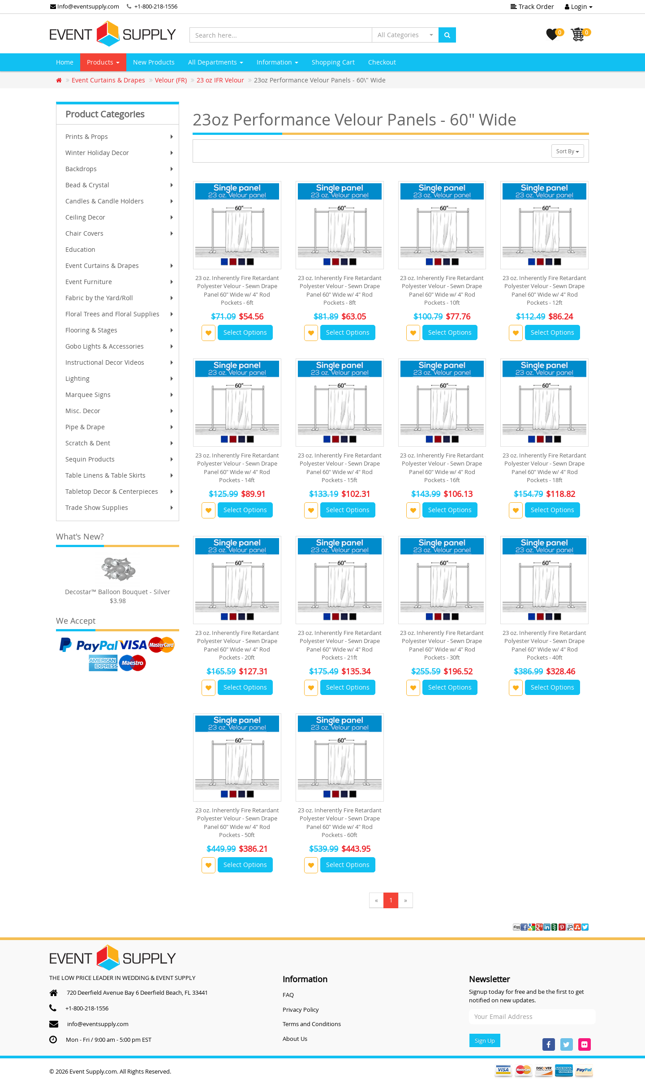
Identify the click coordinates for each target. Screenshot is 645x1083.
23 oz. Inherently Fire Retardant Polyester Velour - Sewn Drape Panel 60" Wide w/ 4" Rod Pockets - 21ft (340, 645)
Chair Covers (120, 233)
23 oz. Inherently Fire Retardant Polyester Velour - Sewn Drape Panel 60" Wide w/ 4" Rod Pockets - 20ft (237, 645)
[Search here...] (280, 35)
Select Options (245, 332)
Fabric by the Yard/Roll (120, 297)
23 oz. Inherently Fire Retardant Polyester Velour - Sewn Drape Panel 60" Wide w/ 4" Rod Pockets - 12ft (544, 290)
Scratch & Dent (120, 443)
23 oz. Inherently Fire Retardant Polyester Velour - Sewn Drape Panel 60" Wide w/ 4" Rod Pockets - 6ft (237, 290)
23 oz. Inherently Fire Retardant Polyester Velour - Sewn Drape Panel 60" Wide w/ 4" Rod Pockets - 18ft (544, 467)
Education (80, 249)
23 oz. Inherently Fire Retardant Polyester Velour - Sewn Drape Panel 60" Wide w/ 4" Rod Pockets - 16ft (442, 467)
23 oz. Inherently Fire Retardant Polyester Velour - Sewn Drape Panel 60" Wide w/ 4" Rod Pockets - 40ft (544, 645)
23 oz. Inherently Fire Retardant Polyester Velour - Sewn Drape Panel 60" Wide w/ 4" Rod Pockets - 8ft (340, 290)
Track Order (532, 6)
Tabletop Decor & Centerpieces (120, 491)
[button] (405, 35)
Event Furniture (120, 281)
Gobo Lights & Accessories (120, 346)
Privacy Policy (301, 1009)
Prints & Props (120, 136)
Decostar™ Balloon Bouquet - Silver (117, 591)
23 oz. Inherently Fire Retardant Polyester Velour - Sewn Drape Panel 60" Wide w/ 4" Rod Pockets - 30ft (442, 645)
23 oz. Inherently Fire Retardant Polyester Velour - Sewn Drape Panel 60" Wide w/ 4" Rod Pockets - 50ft (237, 822)
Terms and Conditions (312, 1024)
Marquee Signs (120, 394)
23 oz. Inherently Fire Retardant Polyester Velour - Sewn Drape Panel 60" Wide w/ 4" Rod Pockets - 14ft (237, 467)
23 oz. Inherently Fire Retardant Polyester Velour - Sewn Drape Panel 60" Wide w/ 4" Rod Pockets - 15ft (340, 467)
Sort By (567, 151)
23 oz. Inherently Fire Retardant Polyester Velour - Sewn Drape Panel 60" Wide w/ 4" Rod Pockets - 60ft (340, 822)
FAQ (288, 995)
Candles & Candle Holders (120, 201)
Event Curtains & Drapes (120, 265)
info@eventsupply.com (98, 1024)
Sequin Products (120, 459)
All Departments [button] (215, 62)
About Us (295, 1039)
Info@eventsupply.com (84, 6)
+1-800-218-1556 (155, 6)
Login (579, 6)
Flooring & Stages (120, 330)
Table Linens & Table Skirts (120, 475)
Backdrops (120, 168)
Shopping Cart (333, 62)
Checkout (382, 62)
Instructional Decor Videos (120, 362)
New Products (154, 62)
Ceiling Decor (120, 217)
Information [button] (277, 62)
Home (64, 62)
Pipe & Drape (120, 427)
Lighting (120, 378)
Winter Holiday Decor (120, 152)
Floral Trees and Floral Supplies (120, 314)
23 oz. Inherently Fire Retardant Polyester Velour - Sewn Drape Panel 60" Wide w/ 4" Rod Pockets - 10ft (442, 290)
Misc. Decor (120, 410)
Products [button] (103, 62)
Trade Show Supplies (120, 507)
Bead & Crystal (120, 185)
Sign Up (485, 1040)
